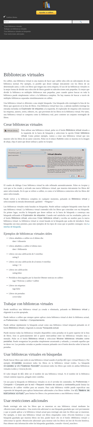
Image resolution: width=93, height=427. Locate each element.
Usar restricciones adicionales (14, 34)
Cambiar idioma (10, 17)
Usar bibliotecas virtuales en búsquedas (17, 31)
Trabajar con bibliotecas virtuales (15, 29)
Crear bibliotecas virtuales (13, 26)
